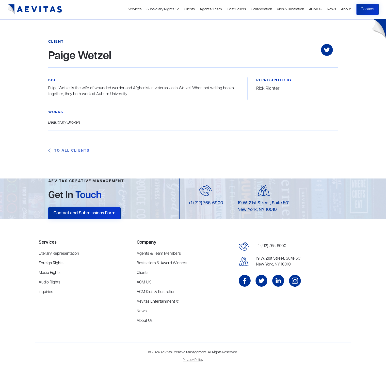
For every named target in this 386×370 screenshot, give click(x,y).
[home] (34, 9)
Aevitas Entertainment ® (158, 301)
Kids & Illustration (290, 9)
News (331, 9)
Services (135, 9)
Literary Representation (59, 253)
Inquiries (46, 292)
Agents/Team (211, 9)
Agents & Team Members (159, 253)
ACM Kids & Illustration (156, 292)
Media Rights (50, 273)
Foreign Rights (51, 263)
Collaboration (261, 9)
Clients (189, 9)
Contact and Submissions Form (84, 213)
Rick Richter (267, 88)
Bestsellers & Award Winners (162, 263)
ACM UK (315, 9)
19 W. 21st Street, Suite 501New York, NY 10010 (279, 261)
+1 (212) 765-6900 (205, 203)
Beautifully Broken (64, 122)
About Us (145, 321)
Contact (367, 9)
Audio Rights (49, 282)
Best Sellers (236, 9)
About (346, 9)
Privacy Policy (193, 360)
